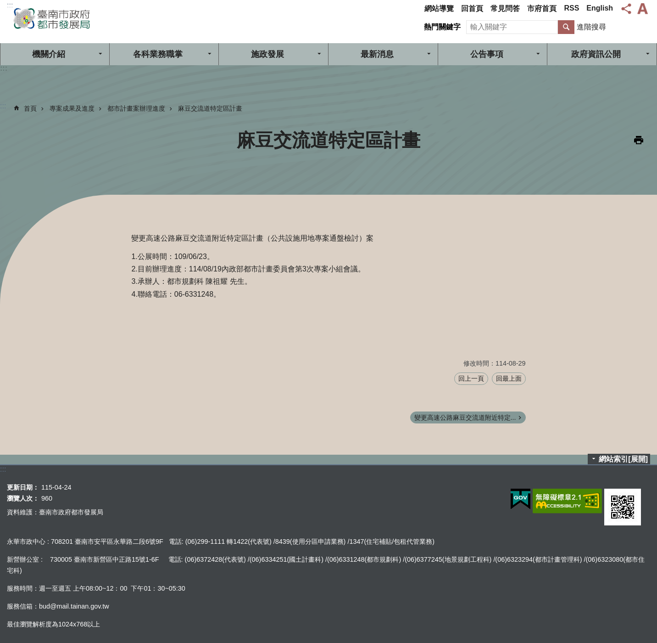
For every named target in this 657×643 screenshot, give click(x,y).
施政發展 (267, 54)
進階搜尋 (591, 27)
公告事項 (486, 54)
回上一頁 (471, 378)
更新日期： (23, 487)
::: (10, 5)
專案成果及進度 (72, 108)
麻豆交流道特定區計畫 (210, 108)
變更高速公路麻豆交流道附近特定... (465, 417)
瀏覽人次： (23, 498)
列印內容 (638, 140)
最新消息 (377, 54)
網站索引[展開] (623, 459)
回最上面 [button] (509, 378)
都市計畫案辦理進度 (136, 108)
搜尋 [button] (566, 27)
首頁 (30, 108)
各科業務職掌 (158, 54)
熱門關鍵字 (442, 27)
